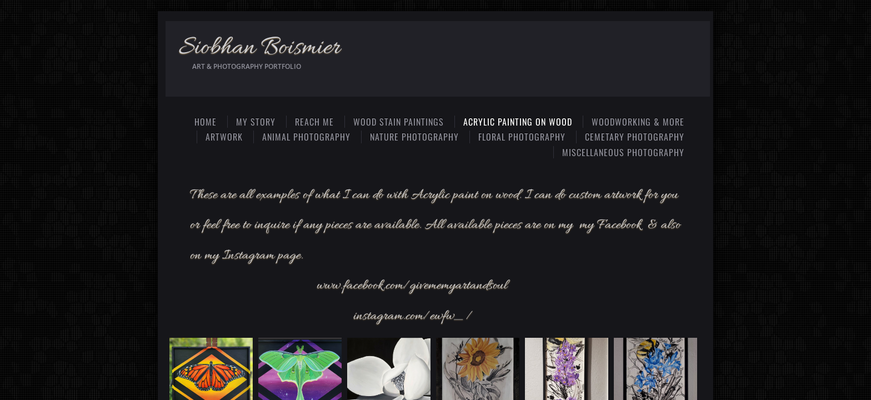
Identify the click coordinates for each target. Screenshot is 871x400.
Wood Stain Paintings (398, 122)
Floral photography (521, 137)
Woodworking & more (638, 122)
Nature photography (414, 137)
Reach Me (314, 122)
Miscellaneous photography (623, 152)
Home (205, 122)
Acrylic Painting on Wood (517, 122)
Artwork (224, 137)
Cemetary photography (634, 137)
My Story (256, 122)
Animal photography (306, 137)
